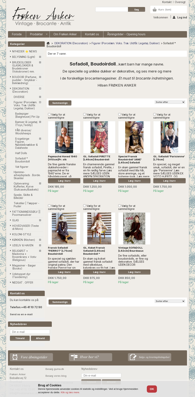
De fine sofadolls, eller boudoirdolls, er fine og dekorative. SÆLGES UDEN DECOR (133, 260)
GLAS (15, 220)
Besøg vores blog (56, 375)
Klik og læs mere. (70, 392)
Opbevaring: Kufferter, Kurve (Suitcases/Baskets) (26, 186)
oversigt (180, 2)
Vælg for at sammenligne (56, 116)
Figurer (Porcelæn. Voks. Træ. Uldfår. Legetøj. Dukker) (25, 105)
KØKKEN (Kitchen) (23, 239)
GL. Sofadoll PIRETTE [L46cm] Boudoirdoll (96, 158)
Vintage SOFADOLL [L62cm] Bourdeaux (131, 249)
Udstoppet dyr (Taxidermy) (21, 275)
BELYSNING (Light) (23, 56)
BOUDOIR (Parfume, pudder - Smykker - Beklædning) (24, 80)
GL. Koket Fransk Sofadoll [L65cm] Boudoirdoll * (94, 250)
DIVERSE (19, 96)
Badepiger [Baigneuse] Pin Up (27, 115)
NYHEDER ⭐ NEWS (24, 51)
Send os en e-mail (21, 314)
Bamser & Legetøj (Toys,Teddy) (26, 123)
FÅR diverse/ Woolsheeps (23, 132)
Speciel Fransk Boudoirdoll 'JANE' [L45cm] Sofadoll (129, 159)
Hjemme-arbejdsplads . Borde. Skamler (27, 175)
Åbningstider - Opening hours (126, 34)
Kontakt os (92, 34)
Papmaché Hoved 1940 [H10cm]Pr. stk (62, 158)
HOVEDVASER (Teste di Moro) (25, 227)
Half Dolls (21, 153)
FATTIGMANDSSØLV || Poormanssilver (26, 213)
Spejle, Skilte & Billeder (23, 196)
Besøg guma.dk (55, 368)
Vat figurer (21, 166)
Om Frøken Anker (65, 34)
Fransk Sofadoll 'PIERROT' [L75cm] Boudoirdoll (60, 250)
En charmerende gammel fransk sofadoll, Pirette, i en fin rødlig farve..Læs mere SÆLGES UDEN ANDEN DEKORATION (98, 170)
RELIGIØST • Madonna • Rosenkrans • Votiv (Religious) (24, 255)
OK (152, 389)
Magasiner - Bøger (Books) (24, 267)
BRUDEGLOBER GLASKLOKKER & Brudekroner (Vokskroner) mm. (23, 67)
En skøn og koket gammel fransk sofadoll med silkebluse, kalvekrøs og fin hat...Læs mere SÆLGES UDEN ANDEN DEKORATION (99, 266)
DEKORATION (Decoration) (20, 90)
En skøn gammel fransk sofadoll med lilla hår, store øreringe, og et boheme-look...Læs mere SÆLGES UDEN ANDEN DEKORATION (133, 175)
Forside (17, 34)
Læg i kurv (64, 180)
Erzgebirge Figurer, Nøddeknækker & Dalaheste (26, 143)
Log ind (180, 17)
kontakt (167, 2)
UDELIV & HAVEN (22, 245)
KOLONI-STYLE (21, 234)
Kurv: (164, 9)
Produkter (37, 35)
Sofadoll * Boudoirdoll (22, 160)
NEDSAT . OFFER (22, 282)
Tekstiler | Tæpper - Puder (26, 205)
